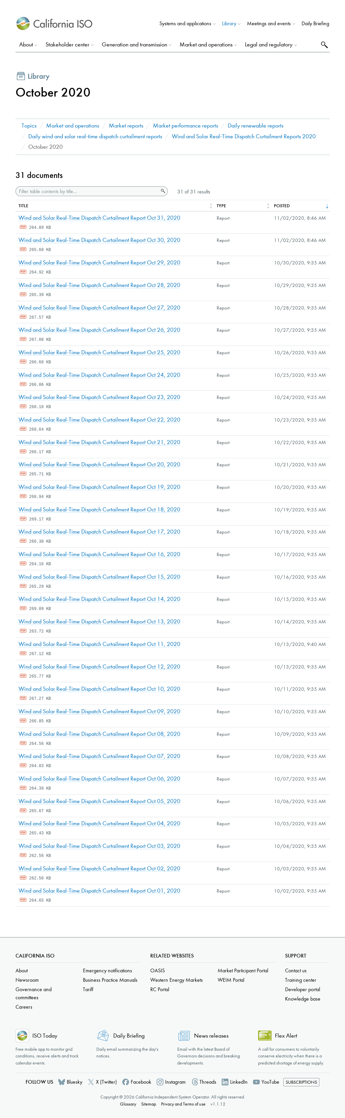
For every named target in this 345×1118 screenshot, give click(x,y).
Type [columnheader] (221, 206)
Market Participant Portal (243, 970)
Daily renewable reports (255, 125)
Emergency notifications (107, 970)
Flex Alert (286, 1035)
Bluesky (74, 1082)
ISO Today (44, 1035)
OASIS (157, 970)
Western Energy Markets (176, 980)
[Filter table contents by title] (87, 191)
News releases (211, 1035)
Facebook (141, 1082)
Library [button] (229, 23)
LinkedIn (239, 1082)
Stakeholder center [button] (67, 44)
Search (323, 44)
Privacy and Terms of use (183, 1104)
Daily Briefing (315, 23)
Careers (23, 1007)
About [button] (26, 44)
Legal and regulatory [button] (268, 44)
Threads (207, 1082)
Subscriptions (301, 1082)
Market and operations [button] (206, 44)
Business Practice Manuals (110, 980)
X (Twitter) (106, 1082)
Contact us (296, 970)
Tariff (88, 989)
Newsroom (27, 980)
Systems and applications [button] (185, 23)
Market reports (126, 125)
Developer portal (302, 989)
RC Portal (159, 989)
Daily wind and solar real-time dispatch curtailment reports (95, 136)
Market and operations (72, 125)
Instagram (175, 1082)
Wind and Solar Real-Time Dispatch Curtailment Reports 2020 (244, 136)
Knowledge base (302, 999)
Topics (29, 125)
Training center (300, 980)
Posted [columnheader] (282, 206)
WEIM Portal (231, 980)
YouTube (270, 1082)
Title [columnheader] (23, 206)
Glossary (128, 1104)
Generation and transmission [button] (134, 44)
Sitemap (148, 1104)
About (21, 970)
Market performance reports (185, 125)
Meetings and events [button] (269, 23)
